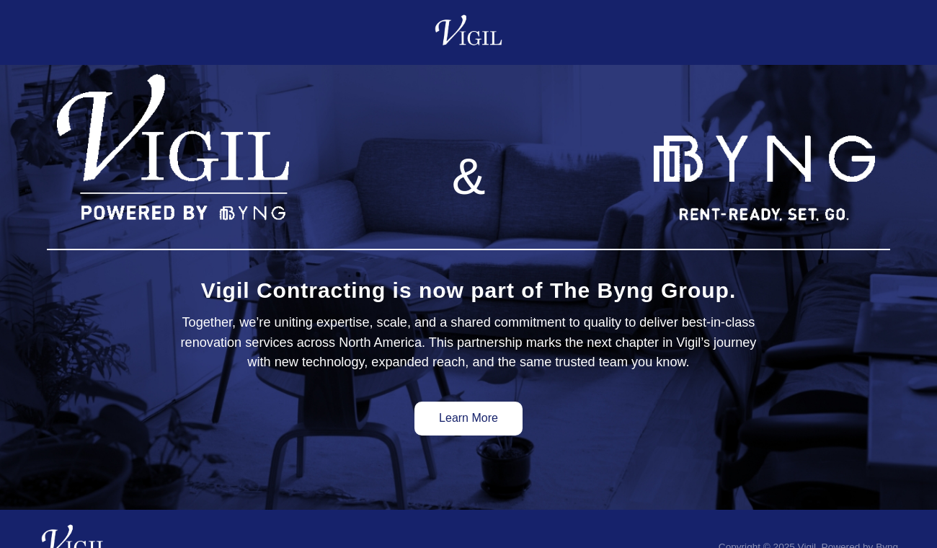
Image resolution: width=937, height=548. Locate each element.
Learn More (468, 418)
